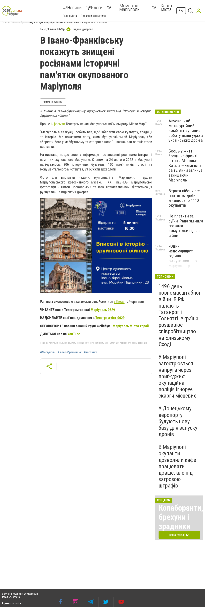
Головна (6, 22)
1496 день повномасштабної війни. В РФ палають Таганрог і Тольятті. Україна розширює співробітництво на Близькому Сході (179, 315)
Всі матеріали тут (179, 534)
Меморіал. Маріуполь (123, 7)
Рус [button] (181, 10)
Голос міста (70, 15)
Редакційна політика (93, 15)
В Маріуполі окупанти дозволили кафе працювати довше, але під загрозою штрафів (177, 466)
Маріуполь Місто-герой (131, 326)
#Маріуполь (47, 352)
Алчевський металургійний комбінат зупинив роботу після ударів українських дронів (186, 131)
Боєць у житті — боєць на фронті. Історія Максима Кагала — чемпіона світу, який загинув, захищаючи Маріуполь (186, 165)
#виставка (90, 352)
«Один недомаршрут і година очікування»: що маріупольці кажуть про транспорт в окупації (183, 263)
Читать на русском (52, 102)
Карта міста (162, 7)
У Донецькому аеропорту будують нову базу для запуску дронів (178, 421)
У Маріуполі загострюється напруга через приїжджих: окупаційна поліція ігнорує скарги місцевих (177, 376)
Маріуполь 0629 (103, 310)
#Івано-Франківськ (69, 352)
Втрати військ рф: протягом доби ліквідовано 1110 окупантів (184, 198)
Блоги (94, 8)
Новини (72, 8)
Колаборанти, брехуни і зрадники (181, 517)
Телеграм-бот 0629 (110, 318)
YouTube (73, 334)
